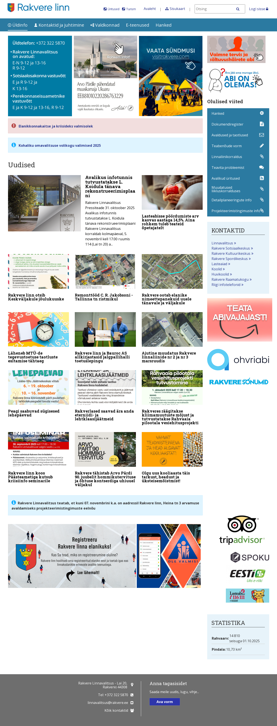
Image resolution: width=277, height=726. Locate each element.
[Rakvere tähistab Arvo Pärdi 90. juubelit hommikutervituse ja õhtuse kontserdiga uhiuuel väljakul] (105, 460)
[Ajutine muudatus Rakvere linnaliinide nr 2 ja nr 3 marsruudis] (172, 338)
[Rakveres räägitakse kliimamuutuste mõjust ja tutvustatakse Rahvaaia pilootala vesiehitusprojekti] (172, 398)
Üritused (113, 9)
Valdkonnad (105, 25)
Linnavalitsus (222, 243)
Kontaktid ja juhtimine (59, 25)
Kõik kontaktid (116, 710)
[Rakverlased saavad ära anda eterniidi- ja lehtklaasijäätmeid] (105, 396)
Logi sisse (258, 8)
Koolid (217, 269)
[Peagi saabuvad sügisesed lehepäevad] (38, 394)
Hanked (163, 25)
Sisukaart (177, 8)
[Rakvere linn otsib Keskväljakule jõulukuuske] (38, 278)
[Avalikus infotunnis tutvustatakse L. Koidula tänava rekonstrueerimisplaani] (72, 212)
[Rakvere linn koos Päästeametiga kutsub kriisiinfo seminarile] (38, 458)
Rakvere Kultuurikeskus (231, 253)
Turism (131, 9)
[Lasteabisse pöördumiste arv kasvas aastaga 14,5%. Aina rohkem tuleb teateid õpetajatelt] (172, 203)
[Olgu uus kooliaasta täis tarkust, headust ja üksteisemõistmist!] (172, 458)
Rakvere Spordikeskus (230, 258)
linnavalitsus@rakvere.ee (108, 702)
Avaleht (150, 8)
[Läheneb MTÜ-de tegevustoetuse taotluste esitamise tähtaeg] (38, 338)
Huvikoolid (220, 274)
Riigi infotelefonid (226, 284)
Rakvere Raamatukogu (230, 279)
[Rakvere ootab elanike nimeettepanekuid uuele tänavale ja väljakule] (172, 280)
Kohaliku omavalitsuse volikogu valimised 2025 (60, 145)
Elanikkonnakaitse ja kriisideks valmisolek (56, 126)
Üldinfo (18, 25)
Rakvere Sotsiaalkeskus (231, 248)
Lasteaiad (219, 263)
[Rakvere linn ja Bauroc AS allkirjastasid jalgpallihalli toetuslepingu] (105, 338)
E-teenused (137, 25)
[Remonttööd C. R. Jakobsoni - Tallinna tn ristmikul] (105, 278)
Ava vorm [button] (164, 701)
